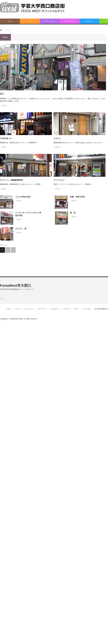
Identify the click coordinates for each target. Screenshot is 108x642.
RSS (1, 298)
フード (29, 21)
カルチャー (89, 21)
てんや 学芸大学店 (23, 197)
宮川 (2, 94)
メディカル (87, 309)
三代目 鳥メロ (6, 138)
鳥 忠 (73, 213)
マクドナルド (59, 180)
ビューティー (69, 21)
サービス (66, 309)
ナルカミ (57, 138)
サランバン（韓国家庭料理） (12, 180)
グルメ (10, 21)
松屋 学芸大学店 (77, 197)
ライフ (76, 309)
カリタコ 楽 (20, 229)
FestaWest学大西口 (15, 286)
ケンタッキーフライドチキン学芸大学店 (28, 214)
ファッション (50, 21)
